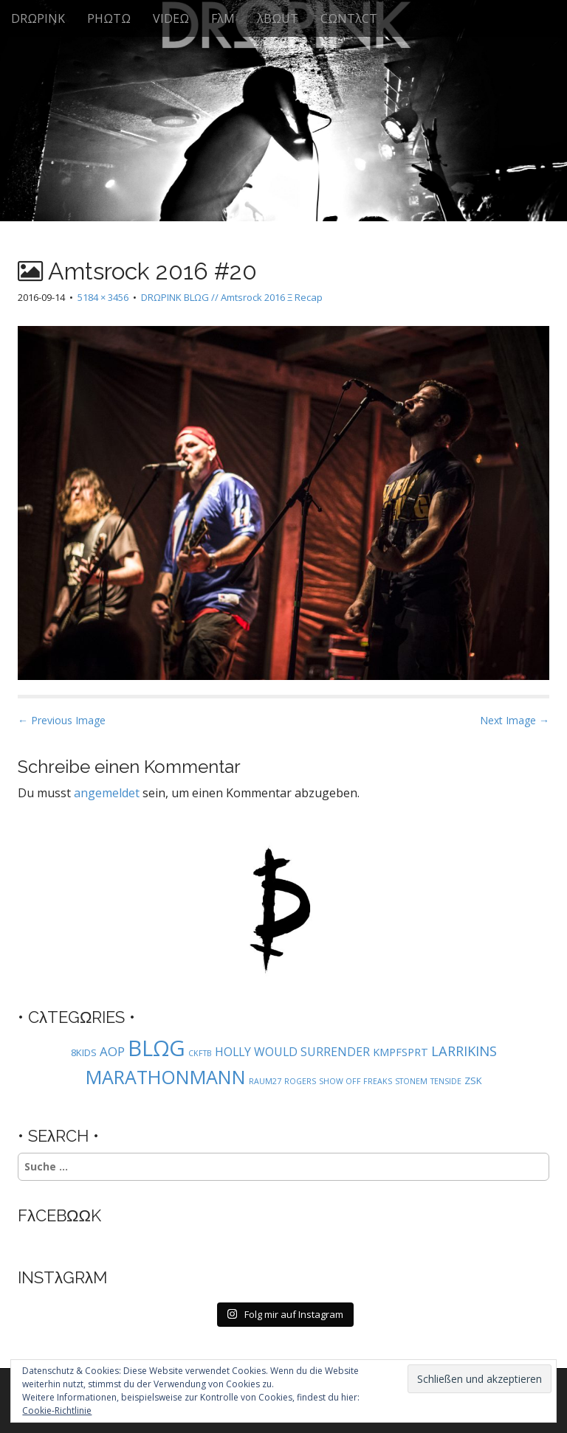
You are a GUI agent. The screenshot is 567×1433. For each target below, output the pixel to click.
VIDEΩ (171, 18)
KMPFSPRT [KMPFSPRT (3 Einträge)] (400, 1052)
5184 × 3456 (103, 297)
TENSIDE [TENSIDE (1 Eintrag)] (445, 1081)
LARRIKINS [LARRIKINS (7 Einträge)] (464, 1050)
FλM (223, 18)
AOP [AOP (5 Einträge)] (112, 1051)
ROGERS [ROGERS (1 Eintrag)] (300, 1081)
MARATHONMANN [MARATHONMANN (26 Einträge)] (166, 1076)
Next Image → (514, 720)
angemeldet (107, 793)
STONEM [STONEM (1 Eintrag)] (411, 1081)
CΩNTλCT (348, 18)
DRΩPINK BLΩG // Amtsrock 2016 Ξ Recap (232, 297)
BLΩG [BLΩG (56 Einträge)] (156, 1048)
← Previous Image (62, 720)
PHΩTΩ (109, 18)
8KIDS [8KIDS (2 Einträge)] (84, 1052)
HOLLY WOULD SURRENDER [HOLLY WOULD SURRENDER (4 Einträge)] (292, 1052)
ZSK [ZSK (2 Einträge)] (473, 1080)
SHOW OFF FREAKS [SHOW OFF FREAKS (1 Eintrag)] (355, 1081)
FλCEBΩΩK (59, 1215)
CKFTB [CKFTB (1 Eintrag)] (200, 1053)
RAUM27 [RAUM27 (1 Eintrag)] (265, 1081)
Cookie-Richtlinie (57, 1410)
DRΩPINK (38, 18)
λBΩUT (277, 18)
